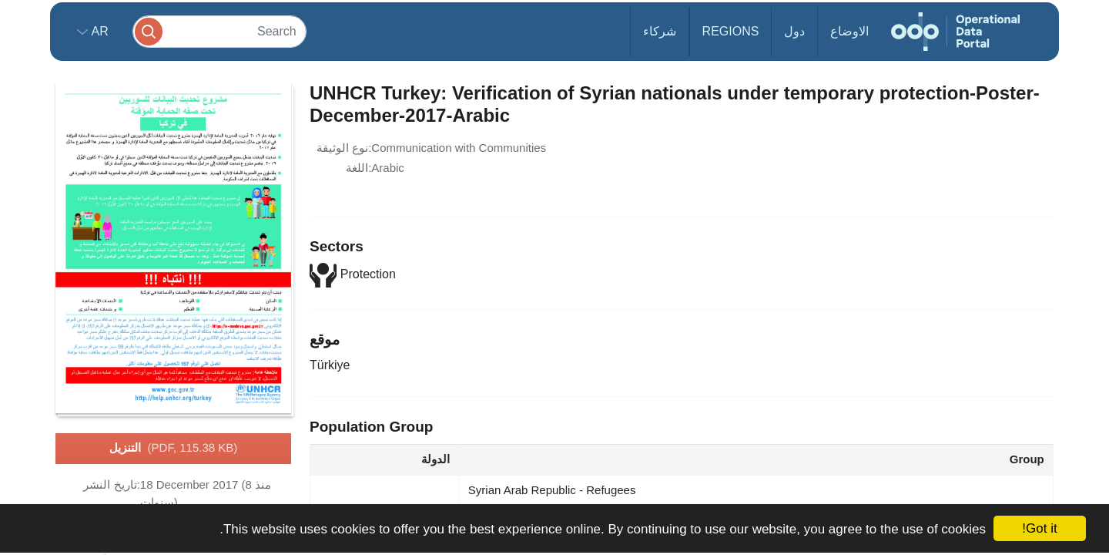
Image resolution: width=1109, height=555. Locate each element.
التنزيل (173, 449)
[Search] (219, 31)
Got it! (1039, 528)
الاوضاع (849, 31)
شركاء (659, 31)
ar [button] (98, 31)
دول (794, 31)
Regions (730, 31)
